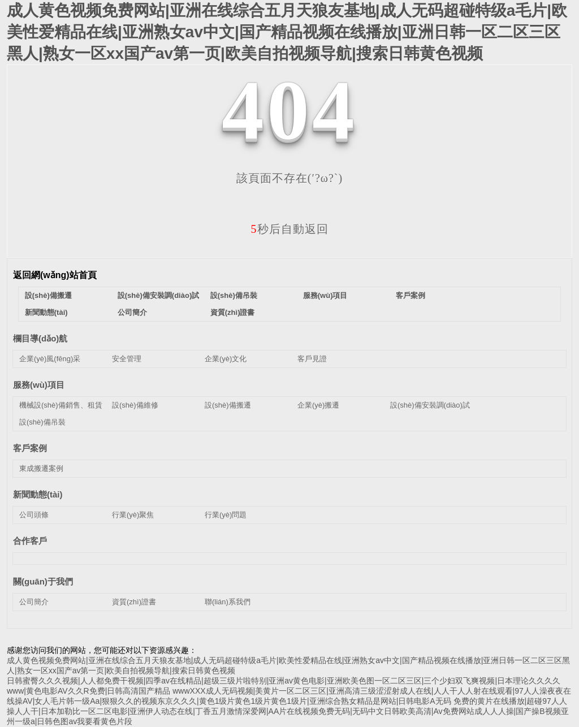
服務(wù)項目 (325, 295)
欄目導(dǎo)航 (40, 338)
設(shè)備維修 (135, 405)
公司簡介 (132, 312)
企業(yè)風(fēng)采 (49, 358)
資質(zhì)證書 (232, 312)
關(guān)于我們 (43, 581)
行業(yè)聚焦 (133, 514)
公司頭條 (34, 514)
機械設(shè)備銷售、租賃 (60, 405)
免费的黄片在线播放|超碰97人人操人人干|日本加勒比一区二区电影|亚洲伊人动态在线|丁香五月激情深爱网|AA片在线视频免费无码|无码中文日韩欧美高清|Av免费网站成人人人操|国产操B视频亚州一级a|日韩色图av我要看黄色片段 (288, 711)
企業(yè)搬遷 (318, 405)
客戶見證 (312, 358)
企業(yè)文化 (226, 358)
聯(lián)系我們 (227, 602)
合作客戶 (30, 541)
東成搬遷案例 (41, 468)
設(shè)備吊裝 (233, 295)
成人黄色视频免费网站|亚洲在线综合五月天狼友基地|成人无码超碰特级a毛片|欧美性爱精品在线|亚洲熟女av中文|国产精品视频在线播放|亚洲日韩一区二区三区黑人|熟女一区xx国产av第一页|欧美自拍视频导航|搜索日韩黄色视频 (287, 32)
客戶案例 (410, 295)
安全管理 (126, 358)
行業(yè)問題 (226, 514)
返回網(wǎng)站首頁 (55, 275)
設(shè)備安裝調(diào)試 (158, 295)
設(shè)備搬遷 (48, 295)
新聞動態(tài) (46, 312)
